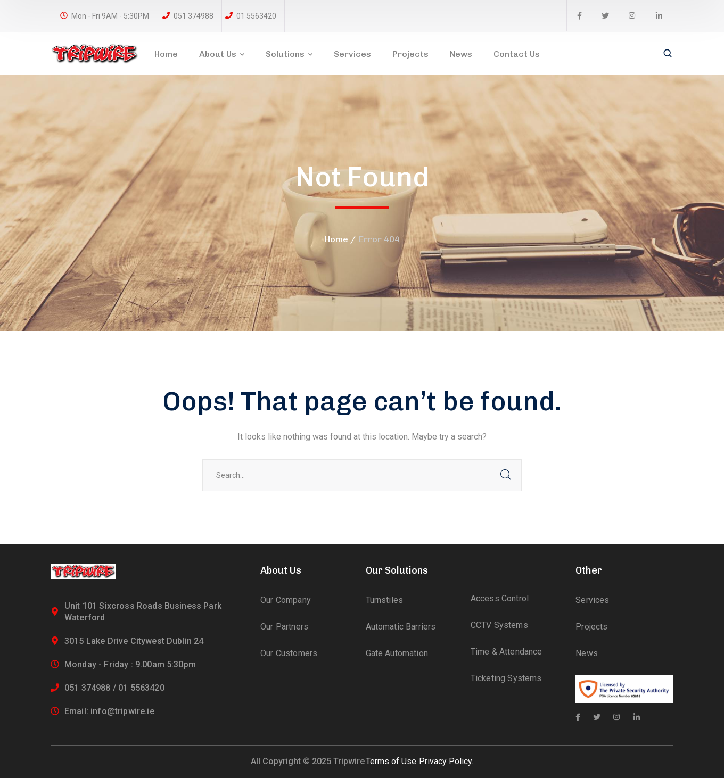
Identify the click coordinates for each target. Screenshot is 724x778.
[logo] (95, 53)
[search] (667, 54)
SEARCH (505, 475)
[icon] (579, 16)
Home (336, 239)
